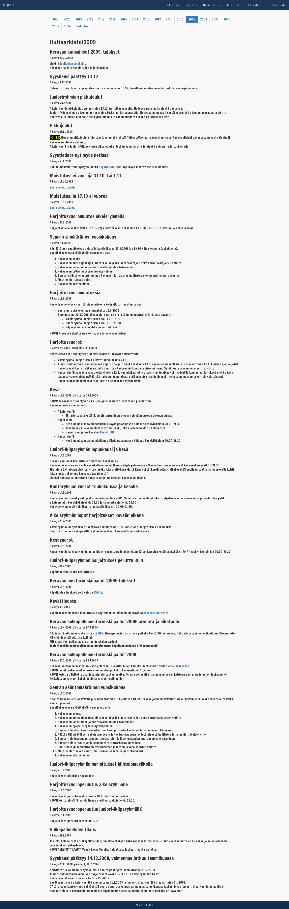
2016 (112, 19)
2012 (158, 19)
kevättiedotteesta (156, 613)
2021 (55, 19)
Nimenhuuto (277, 5)
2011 (169, 19)
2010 (180, 19)
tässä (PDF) (108, 432)
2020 (67, 19)
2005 (55, 26)
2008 (203, 19)
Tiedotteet (83, 26)
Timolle (157, 841)
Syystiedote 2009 (110, 167)
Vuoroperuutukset (62, 187)
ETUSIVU (173, 5)
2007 (215, 19)
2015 (124, 19)
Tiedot (191, 5)
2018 (90, 19)
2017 (101, 19)
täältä (98, 592)
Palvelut (255, 5)
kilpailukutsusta (178, 666)
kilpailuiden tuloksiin (71, 64)
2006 (226, 19)
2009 (191, 19)
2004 (67, 26)
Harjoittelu (212, 5)
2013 (146, 19)
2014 (135, 19)
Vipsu (8, 5)
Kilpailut (234, 5)
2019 (78, 19)
